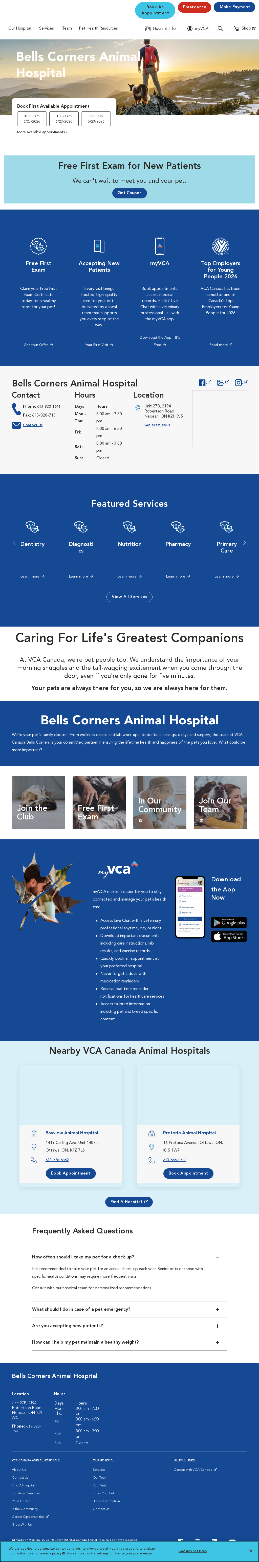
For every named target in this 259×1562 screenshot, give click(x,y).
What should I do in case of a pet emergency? (81, 1310)
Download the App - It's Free (160, 342)
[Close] (250, 1550)
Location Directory (26, 1494)
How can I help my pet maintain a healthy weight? (85, 1343)
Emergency (194, 7)
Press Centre (21, 1502)
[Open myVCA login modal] (197, 28)
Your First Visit (96, 346)
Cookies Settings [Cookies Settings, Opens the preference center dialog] (193, 1551)
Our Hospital (19, 29)
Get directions (161, 425)
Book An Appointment (155, 10)
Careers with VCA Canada (193, 1472)
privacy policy (52, 1553)
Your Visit (99, 1486)
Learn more (30, 577)
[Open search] (222, 28)
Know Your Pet (103, 1494)
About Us (19, 1470)
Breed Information (106, 1502)
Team (67, 29)
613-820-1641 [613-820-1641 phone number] (50, 407)
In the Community (25, 1509)
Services (46, 29)
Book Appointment (71, 1174)
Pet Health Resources (98, 29)
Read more (218, 346)
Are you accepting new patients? (67, 1326)
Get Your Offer (36, 346)
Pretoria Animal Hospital (189, 1134)
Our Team (100, 1478)
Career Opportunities (29, 1519)
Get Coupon (130, 193)
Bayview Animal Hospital (72, 1134)
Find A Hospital (23, 1486)
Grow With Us (22, 1525)
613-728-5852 (58, 1161)
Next (244, 543)
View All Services (129, 597)
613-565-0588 (176, 1161)
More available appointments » (42, 132)
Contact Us (34, 426)
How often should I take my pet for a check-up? (83, 1258)
